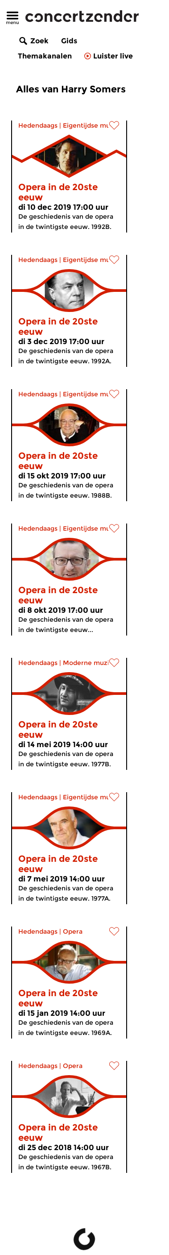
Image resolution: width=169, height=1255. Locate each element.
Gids (69, 41)
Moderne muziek (90, 663)
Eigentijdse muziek (93, 125)
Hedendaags (38, 125)
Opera (72, 931)
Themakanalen (45, 56)
